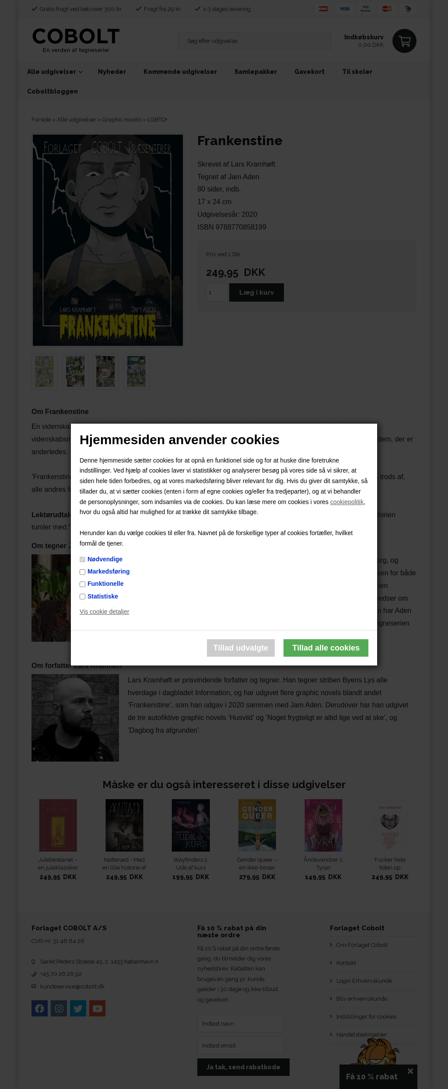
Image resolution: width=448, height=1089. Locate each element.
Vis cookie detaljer (104, 612)
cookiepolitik (347, 501)
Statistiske (103, 596)
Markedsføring (109, 571)
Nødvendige (105, 559)
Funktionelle (105, 584)
